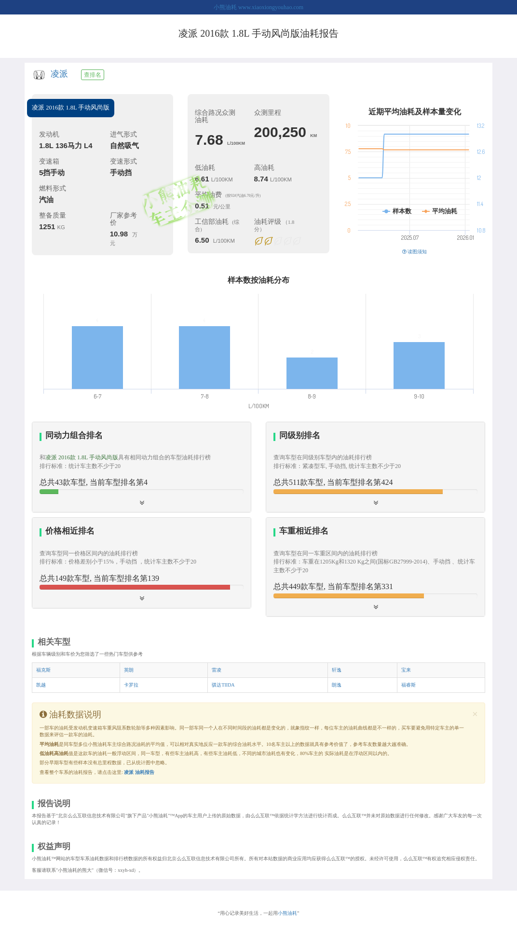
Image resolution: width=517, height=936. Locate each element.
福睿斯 (408, 685)
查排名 (92, 74)
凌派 (59, 74)
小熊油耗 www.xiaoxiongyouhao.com (258, 7)
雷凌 (216, 670)
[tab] (141, 467)
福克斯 (43, 670)
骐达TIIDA (223, 685)
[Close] (475, 714)
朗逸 (336, 685)
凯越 (41, 685)
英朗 (129, 670)
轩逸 (336, 670)
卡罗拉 (131, 685)
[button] (375, 467)
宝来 (406, 670)
